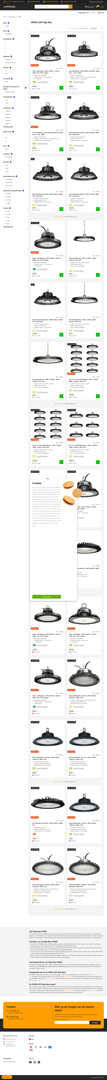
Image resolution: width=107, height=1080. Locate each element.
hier (33, 513)
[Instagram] (34, 1062)
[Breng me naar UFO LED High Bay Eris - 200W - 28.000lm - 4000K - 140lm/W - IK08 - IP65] (48, 359)
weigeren (53, 515)
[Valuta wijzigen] (101, 13)
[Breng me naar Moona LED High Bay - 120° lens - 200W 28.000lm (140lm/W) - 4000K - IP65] (48, 737)
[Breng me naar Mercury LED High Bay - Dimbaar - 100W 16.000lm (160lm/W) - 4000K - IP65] (84, 675)
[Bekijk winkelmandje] (100, 7)
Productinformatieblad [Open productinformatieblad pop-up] (42, 82)
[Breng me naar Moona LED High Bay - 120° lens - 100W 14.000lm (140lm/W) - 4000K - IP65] (84, 803)
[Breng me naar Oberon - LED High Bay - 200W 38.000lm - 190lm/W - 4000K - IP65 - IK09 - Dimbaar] (48, 614)
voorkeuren (35, 523)
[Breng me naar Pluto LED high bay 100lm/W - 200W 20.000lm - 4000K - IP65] (84, 548)
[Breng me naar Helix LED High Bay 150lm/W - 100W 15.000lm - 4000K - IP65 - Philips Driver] (48, 174)
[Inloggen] (89, 7)
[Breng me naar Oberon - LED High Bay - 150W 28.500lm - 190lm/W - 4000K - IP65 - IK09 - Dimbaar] (48, 675)
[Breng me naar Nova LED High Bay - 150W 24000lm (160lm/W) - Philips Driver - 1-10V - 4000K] (84, 51)
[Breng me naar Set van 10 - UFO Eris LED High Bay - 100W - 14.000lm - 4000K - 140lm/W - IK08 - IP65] (84, 359)
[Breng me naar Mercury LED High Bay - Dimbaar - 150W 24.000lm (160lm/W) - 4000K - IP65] (84, 864)
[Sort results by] (96, 28)
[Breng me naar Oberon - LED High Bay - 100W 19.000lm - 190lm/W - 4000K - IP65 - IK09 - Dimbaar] (48, 238)
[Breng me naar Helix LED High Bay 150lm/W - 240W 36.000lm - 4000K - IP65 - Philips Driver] (84, 112)
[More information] (8, 23)
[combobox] (53, 7)
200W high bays (50, 978)
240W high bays (35, 980)
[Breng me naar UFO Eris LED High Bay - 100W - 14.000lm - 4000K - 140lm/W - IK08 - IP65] (84, 238)
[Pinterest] (38, 1062)
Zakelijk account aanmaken (96, 1)
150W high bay (68, 976)
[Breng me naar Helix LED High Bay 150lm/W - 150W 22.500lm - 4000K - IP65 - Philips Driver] (84, 174)
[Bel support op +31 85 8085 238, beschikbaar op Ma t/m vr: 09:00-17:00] (14, 1012)
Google (37, 506)
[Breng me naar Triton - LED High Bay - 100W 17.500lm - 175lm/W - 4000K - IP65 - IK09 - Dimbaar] (48, 51)
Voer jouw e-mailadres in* (62, 1019)
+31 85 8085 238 (69, 990)
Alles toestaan (47, 596)
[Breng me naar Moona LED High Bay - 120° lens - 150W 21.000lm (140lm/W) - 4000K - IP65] (84, 737)
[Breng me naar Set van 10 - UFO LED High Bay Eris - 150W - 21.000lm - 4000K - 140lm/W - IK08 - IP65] (48, 425)
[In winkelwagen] (61, 88)
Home (4, 16)
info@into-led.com (91, 990)
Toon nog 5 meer (8, 126)
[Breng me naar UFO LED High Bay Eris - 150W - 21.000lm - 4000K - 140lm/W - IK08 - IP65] (84, 299)
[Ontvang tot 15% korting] (95, 1022)
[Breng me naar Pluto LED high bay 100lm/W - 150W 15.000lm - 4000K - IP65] (48, 803)
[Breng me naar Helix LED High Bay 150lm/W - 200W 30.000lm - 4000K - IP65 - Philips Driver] (48, 299)
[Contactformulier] (14, 1018)
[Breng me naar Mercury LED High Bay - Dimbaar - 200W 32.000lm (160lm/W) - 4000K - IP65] (48, 864)
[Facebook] (30, 1062)
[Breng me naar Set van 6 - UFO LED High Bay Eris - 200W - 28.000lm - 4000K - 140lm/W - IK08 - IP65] (84, 425)
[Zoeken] (70, 7)
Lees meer (57, 504)
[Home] (9, 6)
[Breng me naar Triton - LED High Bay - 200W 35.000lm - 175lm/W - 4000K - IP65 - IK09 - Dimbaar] (84, 614)
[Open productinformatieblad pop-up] (34, 82)
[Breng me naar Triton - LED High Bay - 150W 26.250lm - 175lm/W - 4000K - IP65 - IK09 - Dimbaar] (84, 486)
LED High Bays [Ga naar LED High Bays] (11, 16)
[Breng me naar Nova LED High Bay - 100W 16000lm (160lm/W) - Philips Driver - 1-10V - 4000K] (48, 112)
